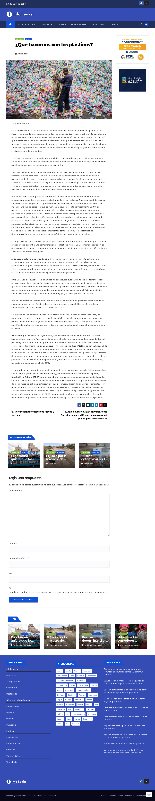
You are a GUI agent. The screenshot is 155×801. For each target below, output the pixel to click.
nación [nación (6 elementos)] (80, 705)
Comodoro (47, 24)
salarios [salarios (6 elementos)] (60, 719)
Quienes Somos (142, 796)
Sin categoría (13, 756)
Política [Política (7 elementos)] (60, 714)
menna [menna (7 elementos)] (89, 700)
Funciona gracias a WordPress (18, 796)
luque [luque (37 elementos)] (59, 700)
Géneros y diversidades (72, 24)
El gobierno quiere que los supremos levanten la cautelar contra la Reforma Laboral (123, 672)
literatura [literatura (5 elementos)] (93, 695)
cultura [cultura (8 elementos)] (94, 685)
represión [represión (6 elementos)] (92, 714)
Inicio (120, 796)
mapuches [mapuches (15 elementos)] (78, 700)
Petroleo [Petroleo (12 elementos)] (90, 709)
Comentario (15, 490)
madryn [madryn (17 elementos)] (68, 700)
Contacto (112, 796)
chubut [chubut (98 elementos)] (80, 676)
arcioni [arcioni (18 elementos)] (77, 671)
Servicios (10, 749)
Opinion (114, 24)
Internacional (13, 706)
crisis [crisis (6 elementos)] (72, 685)
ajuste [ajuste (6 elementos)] (68, 671)
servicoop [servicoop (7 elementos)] (87, 719)
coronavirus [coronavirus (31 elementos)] (62, 685)
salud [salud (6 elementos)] (69, 719)
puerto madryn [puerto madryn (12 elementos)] (78, 714)
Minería (10, 712)
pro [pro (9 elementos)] (67, 714)
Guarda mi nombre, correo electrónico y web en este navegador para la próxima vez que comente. (57, 592)
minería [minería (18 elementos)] (60, 705)
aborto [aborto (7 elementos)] (59, 671)
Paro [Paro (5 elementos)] (70, 709)
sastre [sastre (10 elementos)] (77, 719)
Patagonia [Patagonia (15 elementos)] (79, 709)
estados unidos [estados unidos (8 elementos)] (83, 690)
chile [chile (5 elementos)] (72, 676)
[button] (142, 24)
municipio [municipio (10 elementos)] (70, 705)
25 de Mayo (12, 669)
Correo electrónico (19, 558)
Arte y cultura (26, 24)
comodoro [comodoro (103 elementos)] (91, 676)
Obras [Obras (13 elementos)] (88, 705)
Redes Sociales (14, 743)
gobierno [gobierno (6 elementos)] (72, 695)
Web (11, 573)
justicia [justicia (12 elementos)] (82, 695)
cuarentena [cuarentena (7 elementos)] (83, 685)
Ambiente (11, 675)
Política (25, 452)
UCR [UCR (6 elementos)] (67, 724)
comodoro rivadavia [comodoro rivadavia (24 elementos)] (65, 680)
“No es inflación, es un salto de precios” (124, 744)
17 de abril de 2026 (22, 645)
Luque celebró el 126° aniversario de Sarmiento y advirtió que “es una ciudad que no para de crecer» (84, 415)
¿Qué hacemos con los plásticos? (54, 45)
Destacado (20, 39)
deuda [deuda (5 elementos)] (59, 690)
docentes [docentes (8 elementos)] (69, 690)
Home (103, 796)
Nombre (14, 543)
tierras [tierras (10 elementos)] (60, 724)
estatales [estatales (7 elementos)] (61, 695)
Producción (12, 737)
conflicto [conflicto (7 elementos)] (81, 680)
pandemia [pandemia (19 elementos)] (61, 709)
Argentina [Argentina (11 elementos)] (87, 671)
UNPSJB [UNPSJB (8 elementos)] (75, 724)
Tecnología (11, 762)
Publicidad (129, 796)
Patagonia (98, 24)
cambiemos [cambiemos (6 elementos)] (62, 676)
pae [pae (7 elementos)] (96, 705)
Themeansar (51, 796)
